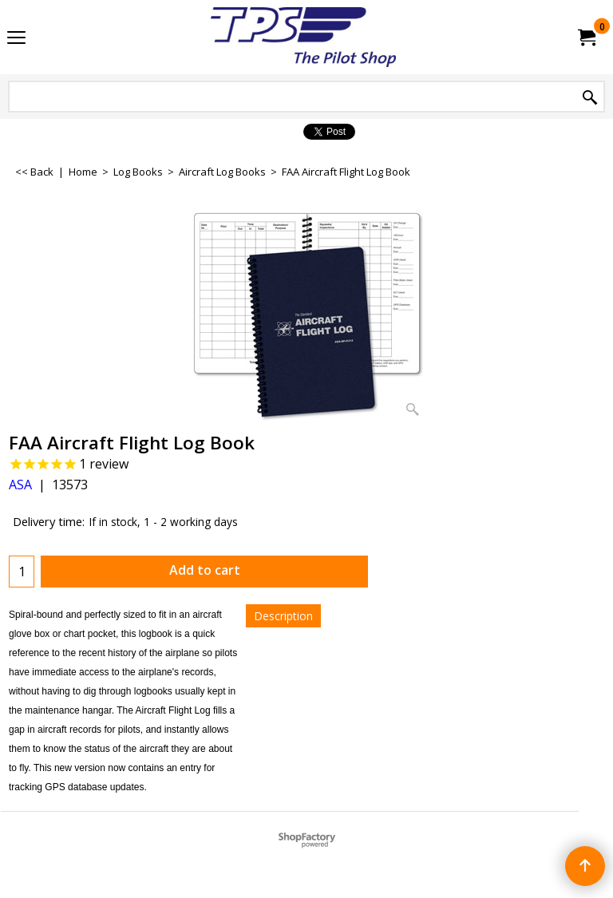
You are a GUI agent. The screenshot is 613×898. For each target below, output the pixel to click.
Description (283, 615)
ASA (20, 484)
